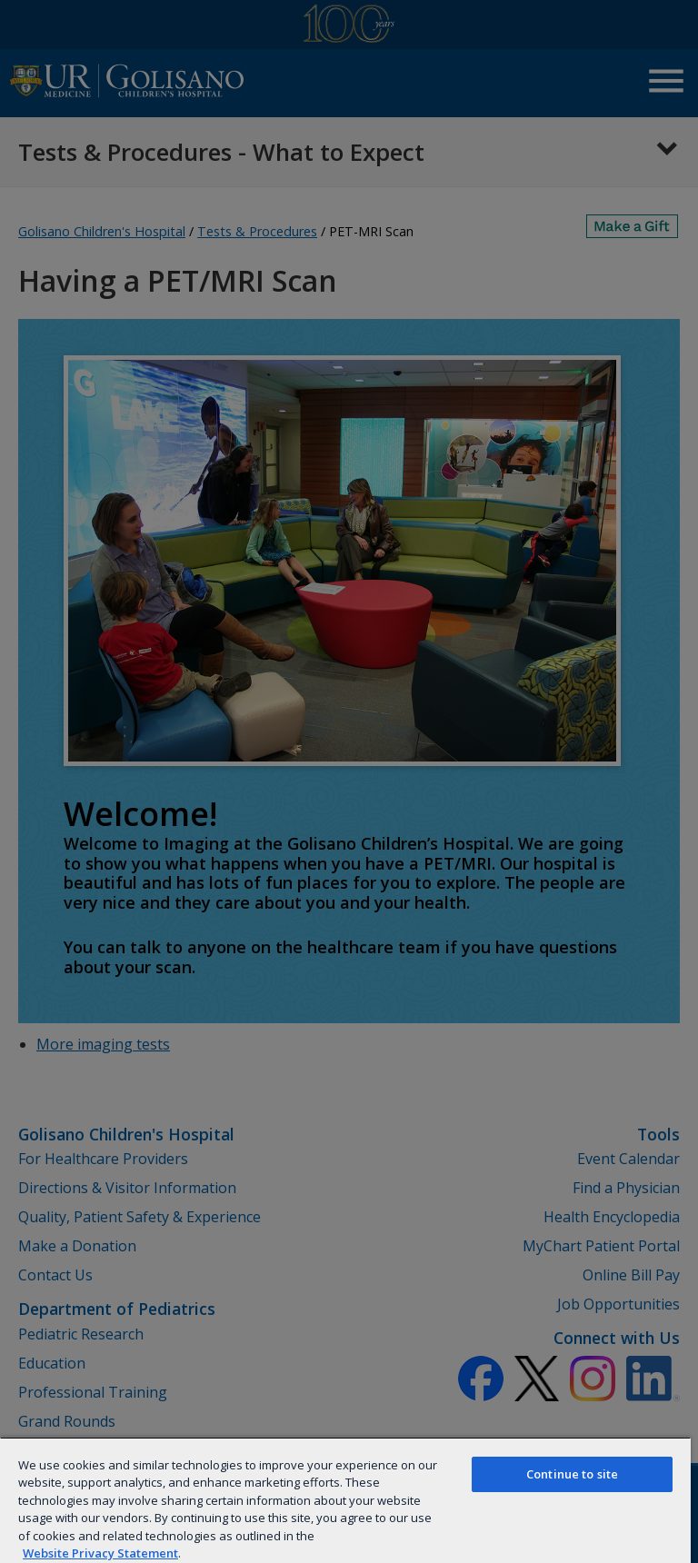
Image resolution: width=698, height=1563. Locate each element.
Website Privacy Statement (100, 1553)
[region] (345, 1500)
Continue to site (572, 1474)
